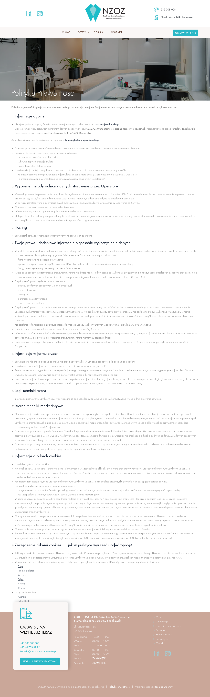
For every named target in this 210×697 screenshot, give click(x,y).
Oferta (83, 32)
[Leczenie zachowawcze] (175, 626)
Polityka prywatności (119, 687)
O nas (66, 32)
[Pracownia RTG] (175, 635)
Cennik (98, 32)
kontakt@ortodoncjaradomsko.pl (83, 140)
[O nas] (175, 617)
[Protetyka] (175, 630)
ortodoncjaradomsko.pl (107, 124)
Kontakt (116, 32)
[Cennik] (175, 643)
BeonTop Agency (164, 687)
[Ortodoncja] (175, 622)
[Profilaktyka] (175, 639)
